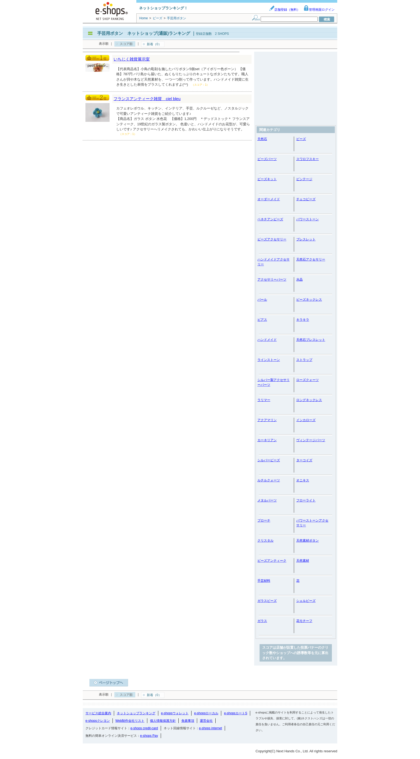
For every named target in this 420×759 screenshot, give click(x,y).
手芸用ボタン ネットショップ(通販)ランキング (143, 33)
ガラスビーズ (267, 601)
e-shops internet (210, 728)
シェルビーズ (306, 601)
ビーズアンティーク (271, 560)
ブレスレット (306, 239)
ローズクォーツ (307, 380)
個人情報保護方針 (163, 721)
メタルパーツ (267, 500)
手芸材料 (263, 581)
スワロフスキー (307, 159)
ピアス (262, 320)
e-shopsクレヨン (97, 721)
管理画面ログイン (319, 10)
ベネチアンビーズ (270, 219)
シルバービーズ (268, 460)
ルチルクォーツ (268, 480)
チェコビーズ (306, 199)
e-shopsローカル (206, 713)
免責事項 (187, 721)
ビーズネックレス (309, 299)
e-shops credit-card (144, 728)
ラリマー (263, 400)
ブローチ (263, 520)
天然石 (262, 139)
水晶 (299, 279)
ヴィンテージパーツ (310, 440)
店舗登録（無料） (284, 10)
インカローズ (306, 420)
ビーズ (301, 139)
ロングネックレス (309, 400)
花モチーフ (304, 621)
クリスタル (265, 540)
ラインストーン (268, 360)
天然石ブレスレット (310, 340)
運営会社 (206, 721)
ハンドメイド (267, 340)
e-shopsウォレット (175, 713)
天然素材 (302, 560)
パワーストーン (307, 219)
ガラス (262, 621)
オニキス (302, 480)
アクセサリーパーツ (271, 279)
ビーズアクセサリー (271, 239)
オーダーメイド (268, 199)
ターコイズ (304, 460)
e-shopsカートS (235, 713)
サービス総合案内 (98, 713)
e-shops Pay (149, 736)
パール (262, 299)
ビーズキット (267, 179)
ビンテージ (304, 179)
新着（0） (154, 44)
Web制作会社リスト (129, 721)
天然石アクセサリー (310, 259)
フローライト (306, 500)
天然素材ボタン (307, 540)
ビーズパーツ (267, 159)
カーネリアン (267, 440)
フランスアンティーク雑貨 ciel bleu (147, 98)
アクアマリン (267, 420)
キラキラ (302, 320)
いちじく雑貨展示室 (132, 59)
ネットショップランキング (136, 713)
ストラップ (304, 360)
